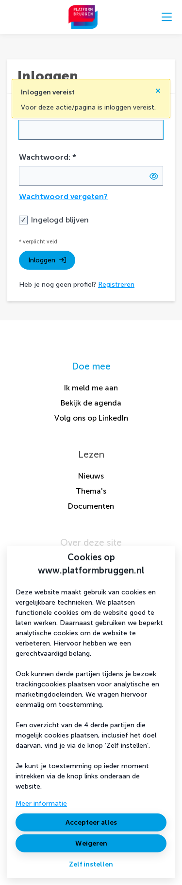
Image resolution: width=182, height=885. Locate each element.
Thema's (91, 491)
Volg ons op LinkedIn (91, 418)
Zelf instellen (91, 864)
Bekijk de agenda (91, 402)
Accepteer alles (91, 822)
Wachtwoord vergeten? (63, 196)
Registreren (116, 284)
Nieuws (91, 475)
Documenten (91, 506)
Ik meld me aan (91, 387)
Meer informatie (41, 803)
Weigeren (91, 843)
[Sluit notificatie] (158, 88)
